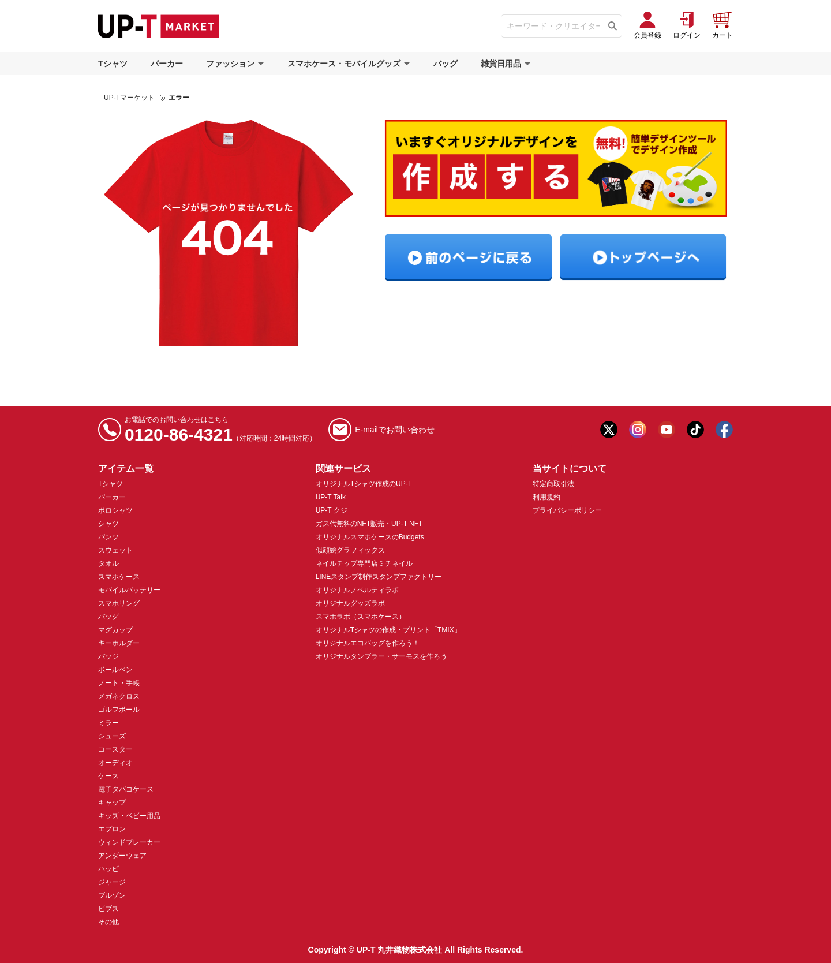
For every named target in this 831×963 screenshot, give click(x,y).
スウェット (115, 550)
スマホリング (119, 603)
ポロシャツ (115, 510)
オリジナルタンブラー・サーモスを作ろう (381, 656)
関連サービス (343, 468)
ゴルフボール (119, 710)
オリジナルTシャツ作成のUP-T (364, 484)
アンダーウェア (122, 856)
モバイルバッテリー (129, 590)
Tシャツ (113, 63)
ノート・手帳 (119, 683)
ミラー (108, 723)
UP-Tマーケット (129, 98)
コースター (115, 749)
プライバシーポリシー (567, 510)
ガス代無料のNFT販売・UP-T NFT (369, 524)
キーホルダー (119, 643)
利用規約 (546, 497)
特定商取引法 (553, 484)
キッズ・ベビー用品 (129, 816)
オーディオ (115, 763)
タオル (108, 563)
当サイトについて (570, 468)
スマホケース (119, 577)
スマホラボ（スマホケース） (361, 617)
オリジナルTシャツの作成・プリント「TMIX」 (388, 630)
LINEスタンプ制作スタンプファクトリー (379, 577)
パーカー (167, 63)
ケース (108, 776)
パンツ (108, 537)
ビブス (108, 909)
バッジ (108, 656)
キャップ (112, 802)
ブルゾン (112, 895)
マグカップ (115, 630)
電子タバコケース (126, 789)
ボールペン (115, 670)
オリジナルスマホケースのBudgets (370, 537)
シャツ (108, 524)
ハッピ (108, 869)
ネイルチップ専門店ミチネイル (364, 563)
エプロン (112, 829)
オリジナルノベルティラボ (357, 590)
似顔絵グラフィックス (350, 550)
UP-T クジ (331, 510)
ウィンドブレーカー (129, 842)
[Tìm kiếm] (612, 26)
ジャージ (112, 882)
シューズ (112, 736)
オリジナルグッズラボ (350, 603)
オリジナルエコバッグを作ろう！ (368, 643)
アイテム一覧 (126, 468)
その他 (108, 922)
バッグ (445, 63)
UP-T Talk (331, 497)
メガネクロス (119, 696)
